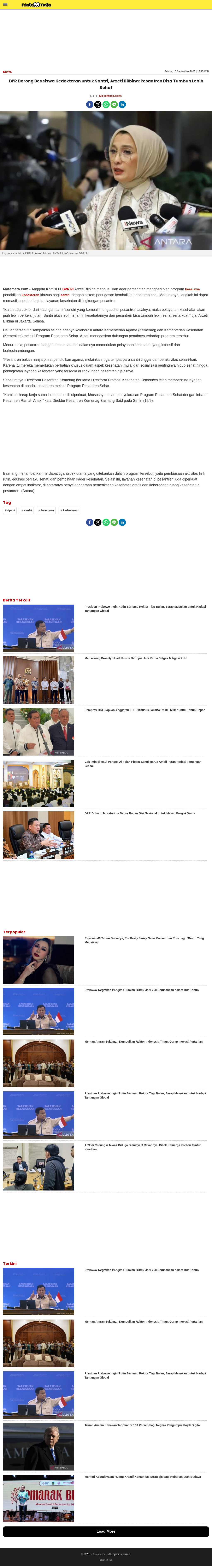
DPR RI (67, 289)
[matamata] (36, 5)
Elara (93, 96)
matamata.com (98, 1554)
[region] (106, 39)
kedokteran (30, 295)
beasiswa (192, 289)
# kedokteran (69, 510)
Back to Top (106, 1559)
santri (65, 295)
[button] (5, 4)
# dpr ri (10, 510)
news (7, 71)
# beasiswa (46, 510)
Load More (105, 1531)
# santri (27, 510)
